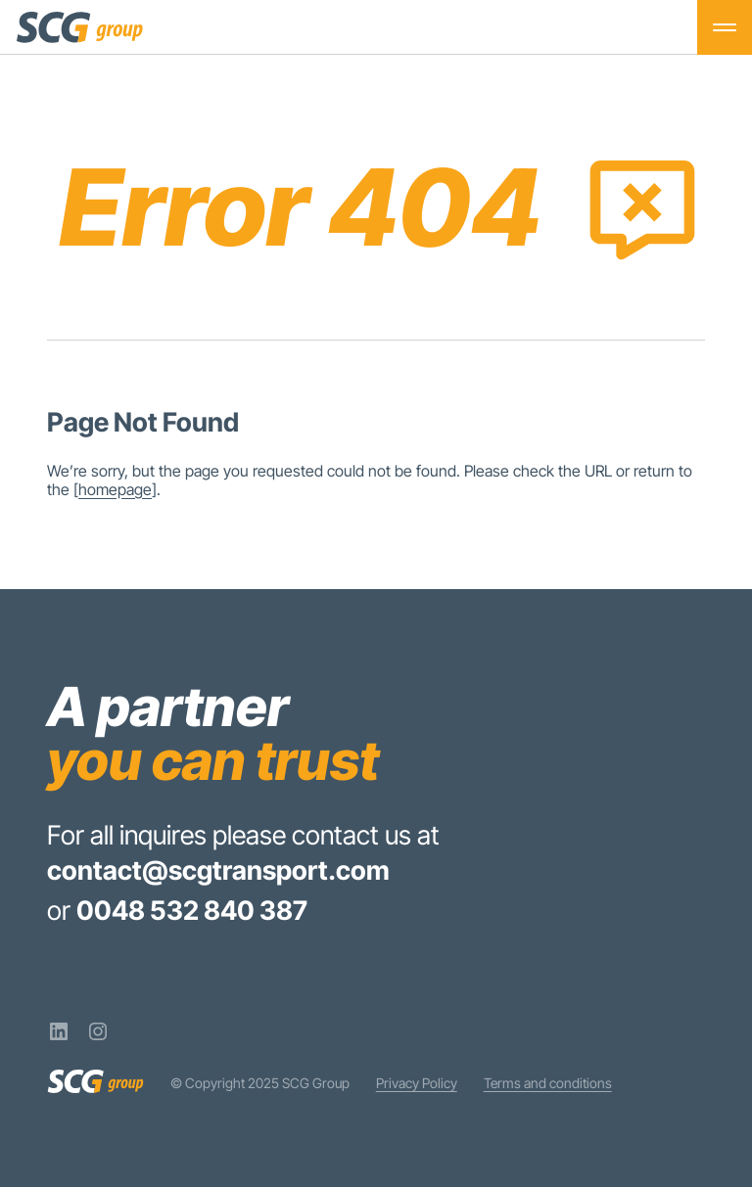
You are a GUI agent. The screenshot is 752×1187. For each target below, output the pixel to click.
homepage (115, 489)
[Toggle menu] (724, 27)
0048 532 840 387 (191, 910)
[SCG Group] (80, 27)
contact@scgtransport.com (218, 870)
